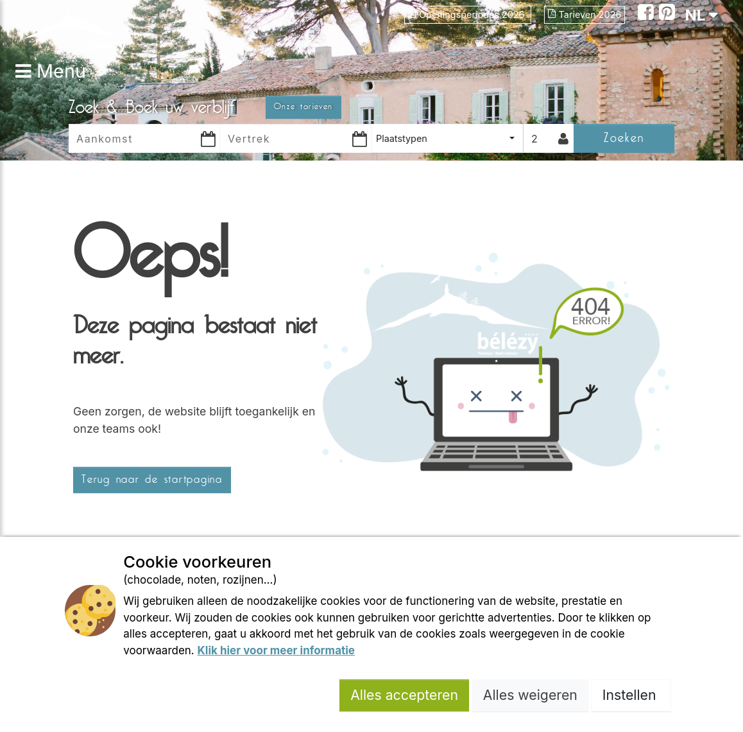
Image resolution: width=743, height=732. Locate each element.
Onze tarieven (303, 106)
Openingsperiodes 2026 (467, 14)
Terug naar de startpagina (152, 480)
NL (701, 15)
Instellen (631, 694)
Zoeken (624, 138)
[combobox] (447, 138)
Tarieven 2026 (585, 14)
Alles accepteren (404, 694)
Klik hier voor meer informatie (276, 650)
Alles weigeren (530, 694)
